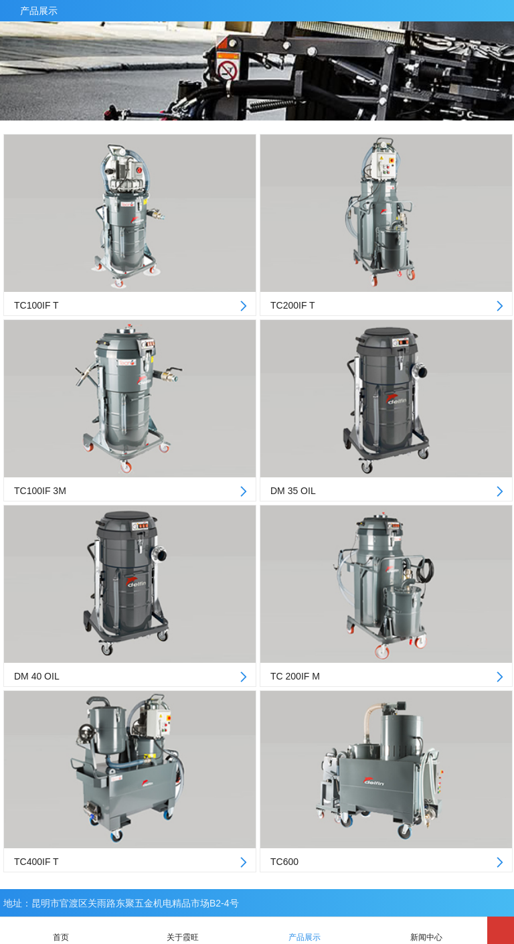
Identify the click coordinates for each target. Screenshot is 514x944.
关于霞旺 (183, 930)
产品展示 (39, 10)
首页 (61, 930)
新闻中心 (426, 930)
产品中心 (503, 10)
